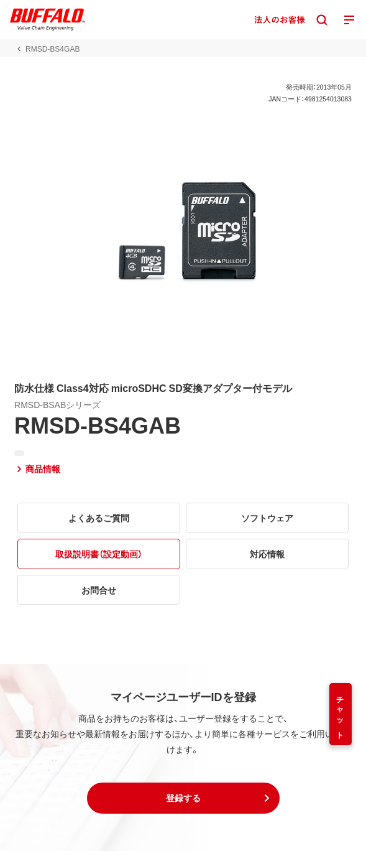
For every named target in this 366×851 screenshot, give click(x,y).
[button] (183, 798)
